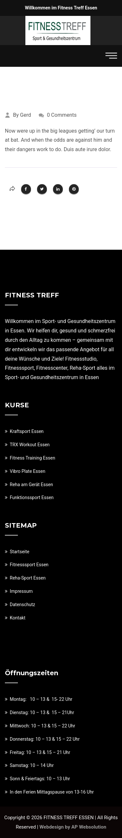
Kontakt (17, 617)
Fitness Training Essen (32, 458)
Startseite (19, 551)
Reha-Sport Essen (28, 578)
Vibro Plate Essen (27, 471)
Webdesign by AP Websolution (72, 827)
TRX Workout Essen (30, 444)
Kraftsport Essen (27, 431)
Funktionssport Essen (32, 497)
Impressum (21, 591)
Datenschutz (22, 604)
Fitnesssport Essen (29, 564)
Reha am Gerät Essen (31, 484)
